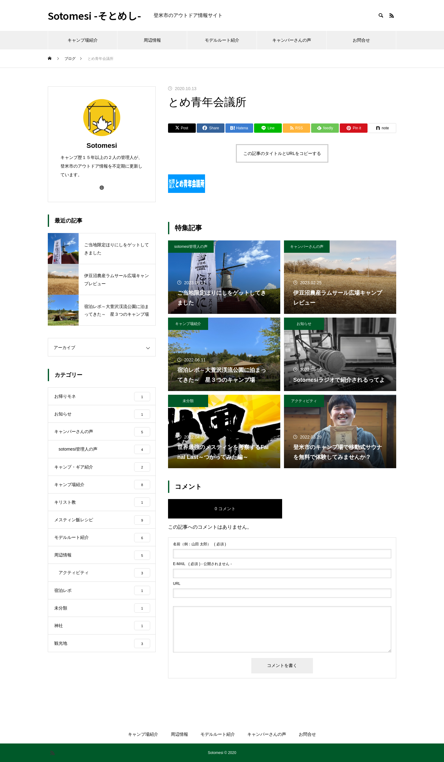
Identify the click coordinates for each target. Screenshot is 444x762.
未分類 (188, 401)
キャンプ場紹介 (83, 40)
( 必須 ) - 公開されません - (202, 564)
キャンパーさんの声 (291, 40)
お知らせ (304, 324)
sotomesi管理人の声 (191, 246)
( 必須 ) (199, 544)
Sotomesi (101, 145)
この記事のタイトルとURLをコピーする (282, 153)
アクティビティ (304, 401)
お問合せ (361, 40)
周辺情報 (152, 40)
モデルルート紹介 (222, 40)
